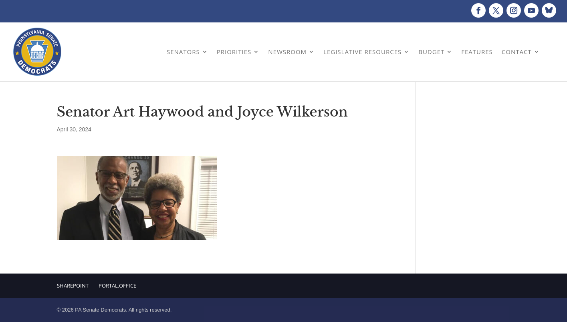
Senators (183, 52)
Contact (517, 52)
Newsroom (287, 52)
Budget (431, 52)
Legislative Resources (362, 52)
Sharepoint (73, 285)
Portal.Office (117, 285)
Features (477, 52)
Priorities (234, 52)
